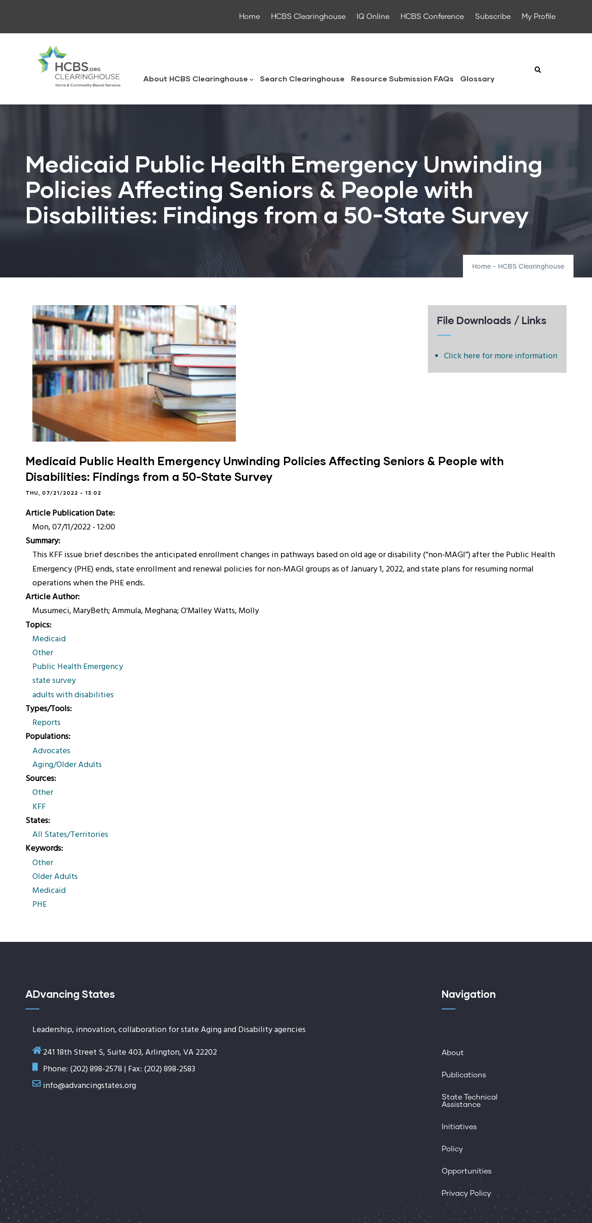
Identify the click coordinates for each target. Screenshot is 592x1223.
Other (42, 653)
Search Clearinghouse (302, 78)
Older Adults (55, 877)
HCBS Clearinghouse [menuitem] (308, 16)
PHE (39, 904)
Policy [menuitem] (452, 1149)
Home (481, 267)
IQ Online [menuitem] (373, 16)
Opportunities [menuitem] (467, 1171)
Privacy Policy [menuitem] (466, 1193)
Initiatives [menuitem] (459, 1127)
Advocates (51, 751)
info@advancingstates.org (89, 1086)
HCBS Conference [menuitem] (432, 16)
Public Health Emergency (77, 667)
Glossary (477, 78)
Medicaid (49, 639)
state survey (54, 681)
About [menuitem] (453, 1053)
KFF (39, 807)
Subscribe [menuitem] (493, 16)
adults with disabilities (73, 695)
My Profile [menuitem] (538, 16)
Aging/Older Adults (67, 765)
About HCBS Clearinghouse (198, 79)
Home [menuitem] (249, 16)
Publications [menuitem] (464, 1075)
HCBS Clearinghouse (531, 267)
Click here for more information (500, 356)
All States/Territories (70, 835)
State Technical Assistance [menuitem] (470, 1101)
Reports (46, 723)
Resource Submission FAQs (402, 78)
